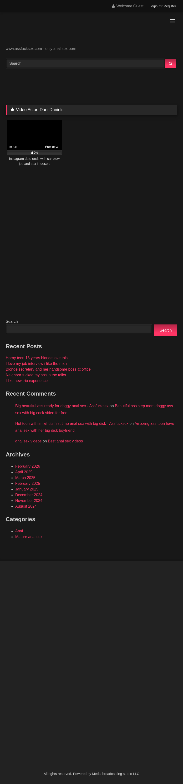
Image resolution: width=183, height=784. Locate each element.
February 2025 (27, 483)
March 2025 (25, 478)
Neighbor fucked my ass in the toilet (36, 375)
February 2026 (27, 466)
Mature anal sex (28, 537)
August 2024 (26, 506)
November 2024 (28, 501)
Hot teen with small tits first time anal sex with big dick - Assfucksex (71, 423)
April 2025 (23, 472)
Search (12, 321)
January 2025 (26, 489)
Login (153, 6)
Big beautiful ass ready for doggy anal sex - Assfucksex (61, 406)
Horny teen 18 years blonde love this (37, 358)
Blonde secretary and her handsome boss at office (48, 369)
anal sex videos (28, 441)
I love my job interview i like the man (36, 364)
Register (170, 6)
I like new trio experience (27, 381)
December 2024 (28, 495)
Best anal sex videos (65, 441)
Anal (19, 531)
